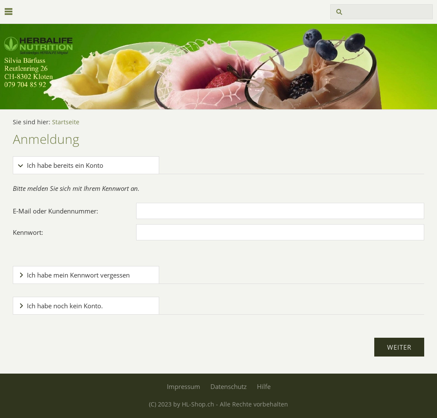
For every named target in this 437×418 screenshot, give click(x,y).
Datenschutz (228, 386)
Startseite (65, 122)
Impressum (183, 386)
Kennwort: (28, 232)
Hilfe (264, 386)
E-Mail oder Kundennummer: (55, 211)
